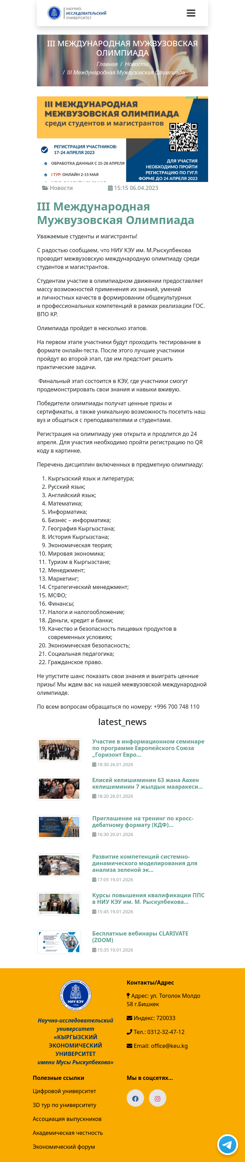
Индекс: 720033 (151, 1018)
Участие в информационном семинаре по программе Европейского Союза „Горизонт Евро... (148, 748)
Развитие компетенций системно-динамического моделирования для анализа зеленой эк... (144, 863)
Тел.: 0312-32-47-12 (155, 1032)
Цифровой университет (64, 1091)
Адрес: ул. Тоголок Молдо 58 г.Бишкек (163, 1000)
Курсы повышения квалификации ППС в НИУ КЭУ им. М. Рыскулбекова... (148, 898)
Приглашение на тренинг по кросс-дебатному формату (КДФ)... (142, 821)
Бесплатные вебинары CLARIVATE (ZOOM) (140, 937)
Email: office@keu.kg (157, 1046)
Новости (137, 64)
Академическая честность (68, 1133)
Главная (107, 64)
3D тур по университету (64, 1105)
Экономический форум (64, 1147)
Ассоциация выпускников (67, 1119)
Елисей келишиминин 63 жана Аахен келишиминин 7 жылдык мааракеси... (147, 783)
